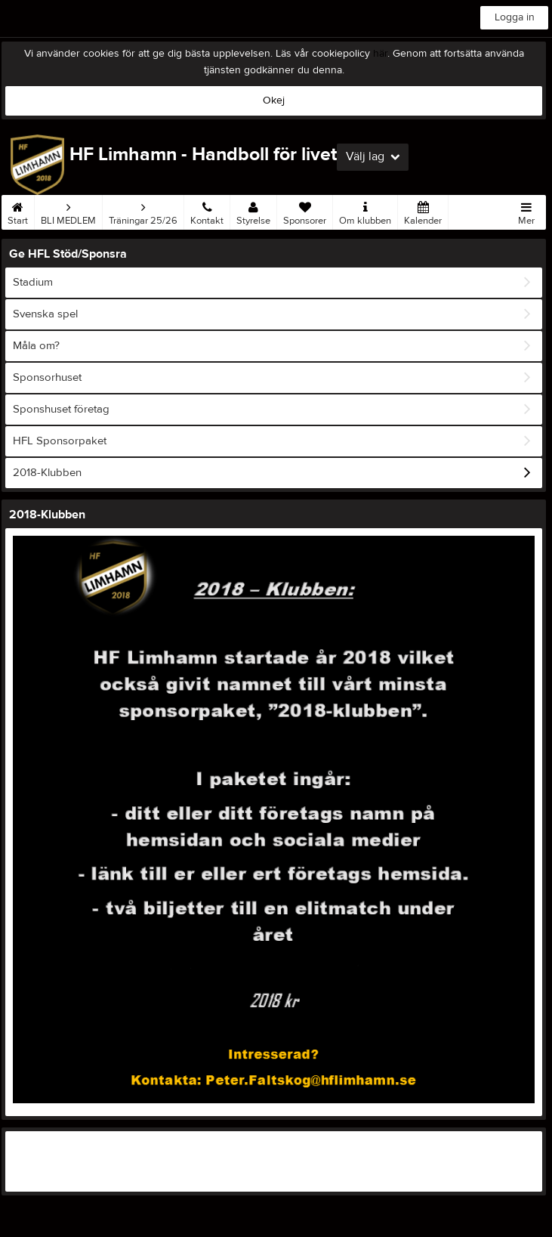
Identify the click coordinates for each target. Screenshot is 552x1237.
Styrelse (253, 211)
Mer (526, 211)
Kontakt (207, 211)
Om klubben (365, 211)
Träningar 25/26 (143, 211)
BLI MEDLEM (68, 211)
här (380, 53)
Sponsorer (304, 211)
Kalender (423, 211)
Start (18, 211)
